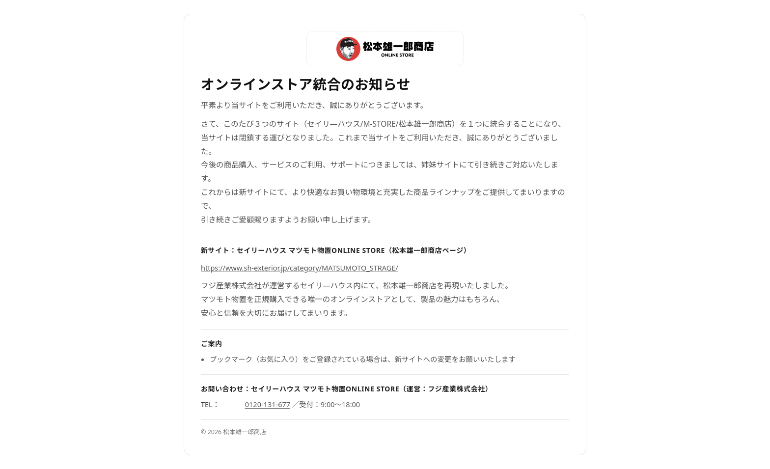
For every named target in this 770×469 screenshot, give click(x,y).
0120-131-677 (267, 404)
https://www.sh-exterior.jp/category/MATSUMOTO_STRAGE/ (299, 268)
